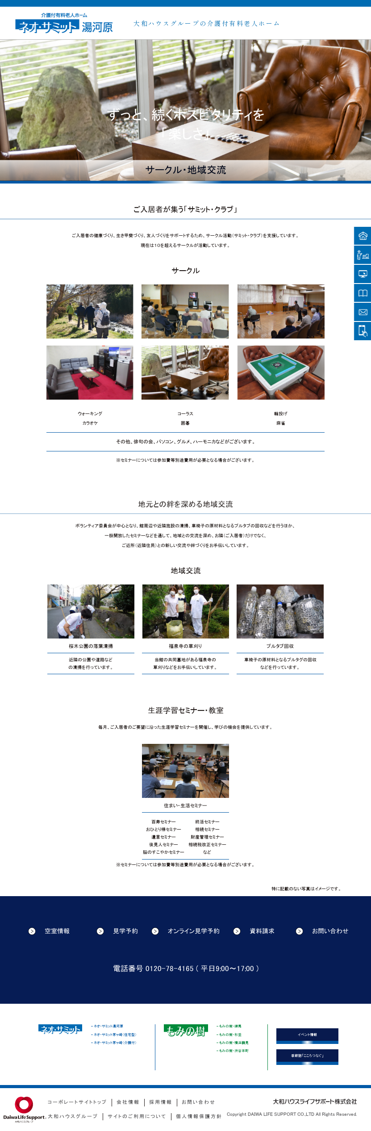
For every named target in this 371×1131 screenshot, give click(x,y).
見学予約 (117, 931)
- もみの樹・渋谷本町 (233, 1050)
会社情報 (128, 1102)
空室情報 (49, 931)
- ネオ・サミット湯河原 (107, 1026)
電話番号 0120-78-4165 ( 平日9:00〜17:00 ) (185, 968)
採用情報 (160, 1102)
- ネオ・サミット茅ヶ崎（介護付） (114, 1042)
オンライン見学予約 (185, 931)
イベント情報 (307, 1034)
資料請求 (254, 931)
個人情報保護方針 (199, 1116)
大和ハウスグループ (73, 1116)
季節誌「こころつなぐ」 (307, 1055)
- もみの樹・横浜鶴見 (233, 1042)
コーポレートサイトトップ (77, 1102)
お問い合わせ (322, 931)
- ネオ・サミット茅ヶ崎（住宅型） (114, 1034)
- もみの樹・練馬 (229, 1026)
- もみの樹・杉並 (229, 1034)
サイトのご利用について (137, 1116)
